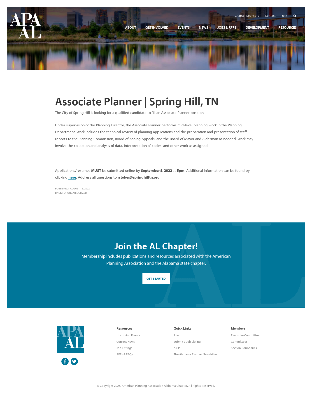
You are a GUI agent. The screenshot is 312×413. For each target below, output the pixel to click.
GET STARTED (156, 278)
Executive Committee (245, 335)
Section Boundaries (244, 348)
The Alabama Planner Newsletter (195, 354)
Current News (125, 342)
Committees (239, 342)
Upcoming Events (128, 335)
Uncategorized (77, 192)
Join (176, 335)
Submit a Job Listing (187, 342)
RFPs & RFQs (124, 354)
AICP (177, 348)
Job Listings (124, 348)
